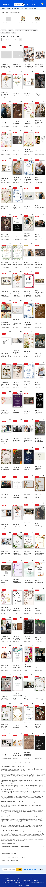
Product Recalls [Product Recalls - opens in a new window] (21, 878)
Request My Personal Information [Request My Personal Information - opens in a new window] (37, 882)
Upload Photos (34, 0)
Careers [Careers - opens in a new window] (20, 877)
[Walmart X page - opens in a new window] (27, 869)
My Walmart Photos (26, 0)
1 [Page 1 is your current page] (15, 762)
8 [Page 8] (29, 762)
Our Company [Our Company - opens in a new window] (26, 877)
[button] (6, 45)
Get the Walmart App (10, 880)
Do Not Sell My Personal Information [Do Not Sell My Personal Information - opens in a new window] (22, 882)
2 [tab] (21, 25)
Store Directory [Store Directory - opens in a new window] (14, 877)
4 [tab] (25, 25)
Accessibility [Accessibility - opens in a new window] (28, 878)
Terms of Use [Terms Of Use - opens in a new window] (18, 880)
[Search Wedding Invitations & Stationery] (10, 39)
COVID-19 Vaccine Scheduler (11, 878)
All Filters (3, 30)
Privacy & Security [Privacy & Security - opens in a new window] (26, 880)
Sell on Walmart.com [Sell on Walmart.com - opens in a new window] (34, 877)
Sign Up (19, 869)
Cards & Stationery (28, 8)
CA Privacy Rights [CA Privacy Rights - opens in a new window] (34, 880)
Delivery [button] (11, 30)
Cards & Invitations (5, 12)
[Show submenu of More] (36, 8)
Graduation (14, 8)
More (35, 8)
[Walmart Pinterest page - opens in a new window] (30, 869)
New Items (8, 8)
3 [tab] (23, 25)
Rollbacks (3, 8)
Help (28, 4)
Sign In (42, 0)
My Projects (20, 0)
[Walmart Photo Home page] (6, 4)
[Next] (32, 763)
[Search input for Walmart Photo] (18, 4)
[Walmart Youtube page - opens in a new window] (32, 869)
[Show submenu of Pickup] (19, 8)
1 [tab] (20, 25)
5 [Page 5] (25, 762)
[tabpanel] (8, 20)
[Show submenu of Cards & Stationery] (32, 8)
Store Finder (15, 0)
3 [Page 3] (20, 762)
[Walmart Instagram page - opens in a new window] (35, 869)
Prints (22, 8)
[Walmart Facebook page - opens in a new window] (25, 869)
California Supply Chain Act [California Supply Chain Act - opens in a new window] (7, 882)
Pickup (18, 8)
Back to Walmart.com (6, 0)
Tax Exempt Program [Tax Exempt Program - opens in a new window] (35, 878)
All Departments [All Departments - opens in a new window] (6, 877)
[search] (20, 39)
